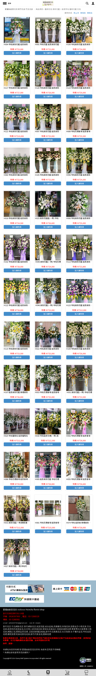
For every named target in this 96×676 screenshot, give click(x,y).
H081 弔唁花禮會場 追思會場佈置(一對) (51, 522)
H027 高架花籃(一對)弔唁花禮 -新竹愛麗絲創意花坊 (25, 566)
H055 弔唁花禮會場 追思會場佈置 (80, 479)
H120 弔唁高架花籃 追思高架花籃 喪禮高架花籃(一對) (57, 88)
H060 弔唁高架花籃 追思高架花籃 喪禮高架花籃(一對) (26, 175)
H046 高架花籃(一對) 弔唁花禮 (48, 305)
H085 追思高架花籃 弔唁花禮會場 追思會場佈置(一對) (57, 479)
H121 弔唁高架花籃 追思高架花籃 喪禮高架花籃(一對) (26, 131)
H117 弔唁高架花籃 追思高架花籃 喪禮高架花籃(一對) (26, 88)
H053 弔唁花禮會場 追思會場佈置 (49, 392)
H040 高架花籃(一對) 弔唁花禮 (48, 261)
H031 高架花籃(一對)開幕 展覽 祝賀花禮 (20, 522)
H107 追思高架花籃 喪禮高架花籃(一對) (20, 392)
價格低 (89, 13)
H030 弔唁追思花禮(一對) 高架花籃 (49, 435)
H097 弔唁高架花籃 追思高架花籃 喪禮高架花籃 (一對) (57, 131)
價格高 (83, 13)
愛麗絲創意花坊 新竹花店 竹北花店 (19, 9)
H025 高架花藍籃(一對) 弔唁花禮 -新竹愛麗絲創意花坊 (57, 218)
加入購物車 (17, 53)
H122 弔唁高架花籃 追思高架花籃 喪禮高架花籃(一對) (26, 305)
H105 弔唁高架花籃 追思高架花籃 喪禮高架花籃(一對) (57, 175)
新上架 (76, 13)
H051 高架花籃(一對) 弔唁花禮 (79, 392)
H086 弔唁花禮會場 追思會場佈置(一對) (20, 479)
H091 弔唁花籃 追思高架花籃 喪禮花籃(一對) (53, 44)
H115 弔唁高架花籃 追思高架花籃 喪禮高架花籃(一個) (26, 348)
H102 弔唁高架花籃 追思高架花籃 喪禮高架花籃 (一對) (26, 261)
